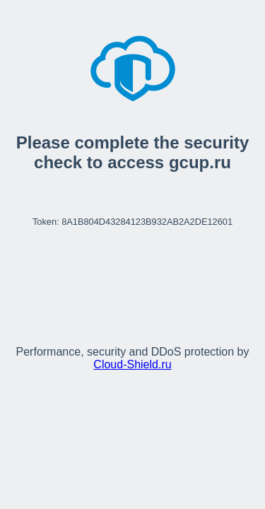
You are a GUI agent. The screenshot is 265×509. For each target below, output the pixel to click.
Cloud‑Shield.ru (132, 364)
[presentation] (132, 280)
